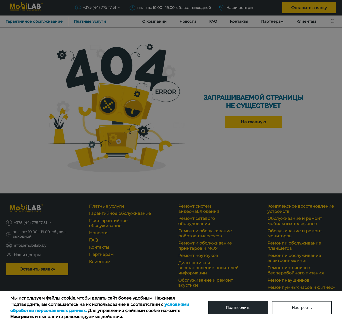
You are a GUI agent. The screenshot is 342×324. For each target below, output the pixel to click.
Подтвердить (238, 307)
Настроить (302, 307)
